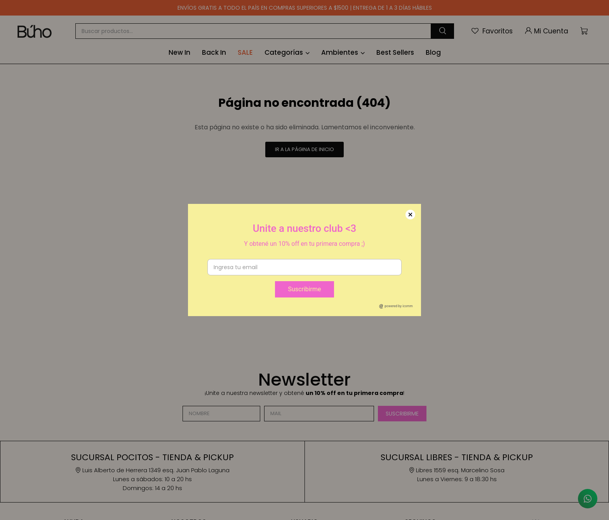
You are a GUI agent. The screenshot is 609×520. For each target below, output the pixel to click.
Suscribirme (304, 289)
